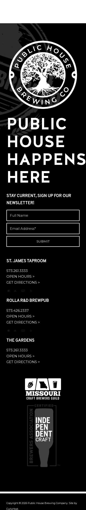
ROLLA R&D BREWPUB (27, 301)
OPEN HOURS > (20, 276)
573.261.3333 (17, 270)
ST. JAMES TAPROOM (26, 261)
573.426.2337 (17, 310)
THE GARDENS (20, 340)
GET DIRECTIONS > (23, 282)
